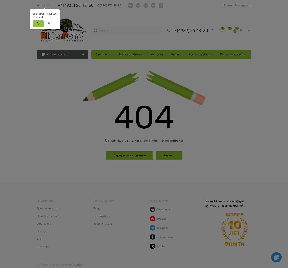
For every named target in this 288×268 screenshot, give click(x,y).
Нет (50, 23)
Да (38, 23)
